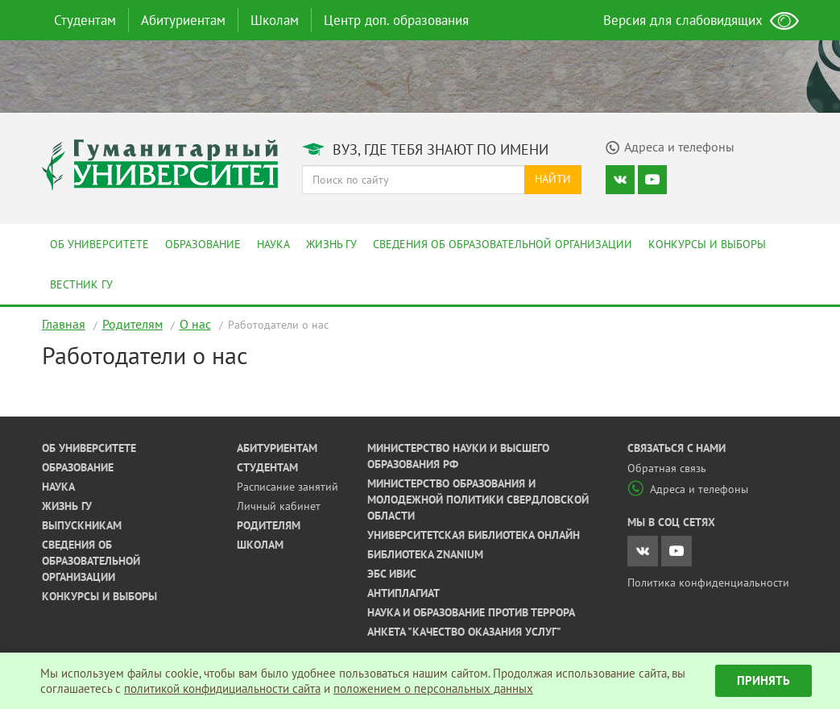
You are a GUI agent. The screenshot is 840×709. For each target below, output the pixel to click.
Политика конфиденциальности (708, 582)
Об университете (99, 244)
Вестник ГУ (81, 284)
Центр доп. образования (396, 20)
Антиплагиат (403, 593)
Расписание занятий (287, 486)
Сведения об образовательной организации (502, 244)
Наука (273, 244)
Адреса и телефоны (687, 489)
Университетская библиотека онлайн (473, 535)
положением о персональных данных (433, 688)
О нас (195, 324)
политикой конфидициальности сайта (222, 688)
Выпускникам (82, 525)
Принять (763, 680)
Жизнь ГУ (331, 244)
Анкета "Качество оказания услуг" (464, 631)
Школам (274, 20)
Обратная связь (666, 468)
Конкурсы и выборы (707, 244)
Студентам (85, 20)
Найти (553, 179)
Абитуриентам (183, 20)
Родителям (132, 324)
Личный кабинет (279, 506)
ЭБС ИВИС (391, 573)
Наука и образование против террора (471, 612)
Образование (203, 244)
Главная (63, 324)
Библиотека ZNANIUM (425, 554)
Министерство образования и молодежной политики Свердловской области (478, 499)
